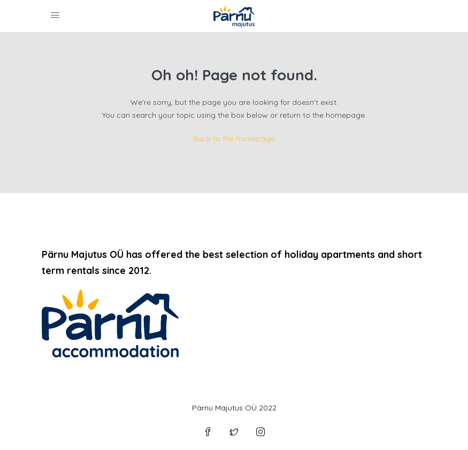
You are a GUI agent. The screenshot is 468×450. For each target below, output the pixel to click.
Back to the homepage (234, 138)
